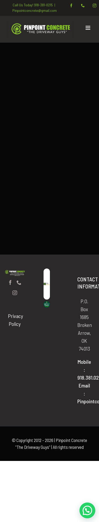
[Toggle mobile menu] (88, 28)
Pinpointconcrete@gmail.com (34, 10)
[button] (87, 510)
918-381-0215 (43, 5)
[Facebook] (10, 282)
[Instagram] (14, 292)
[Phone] (19, 282)
